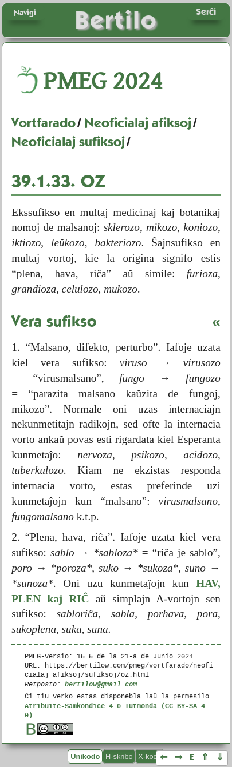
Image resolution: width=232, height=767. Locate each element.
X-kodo (150, 756)
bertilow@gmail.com (101, 684)
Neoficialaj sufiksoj (68, 142)
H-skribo (119, 756)
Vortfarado (43, 123)
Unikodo (85, 756)
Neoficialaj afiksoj (137, 123)
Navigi (25, 12)
